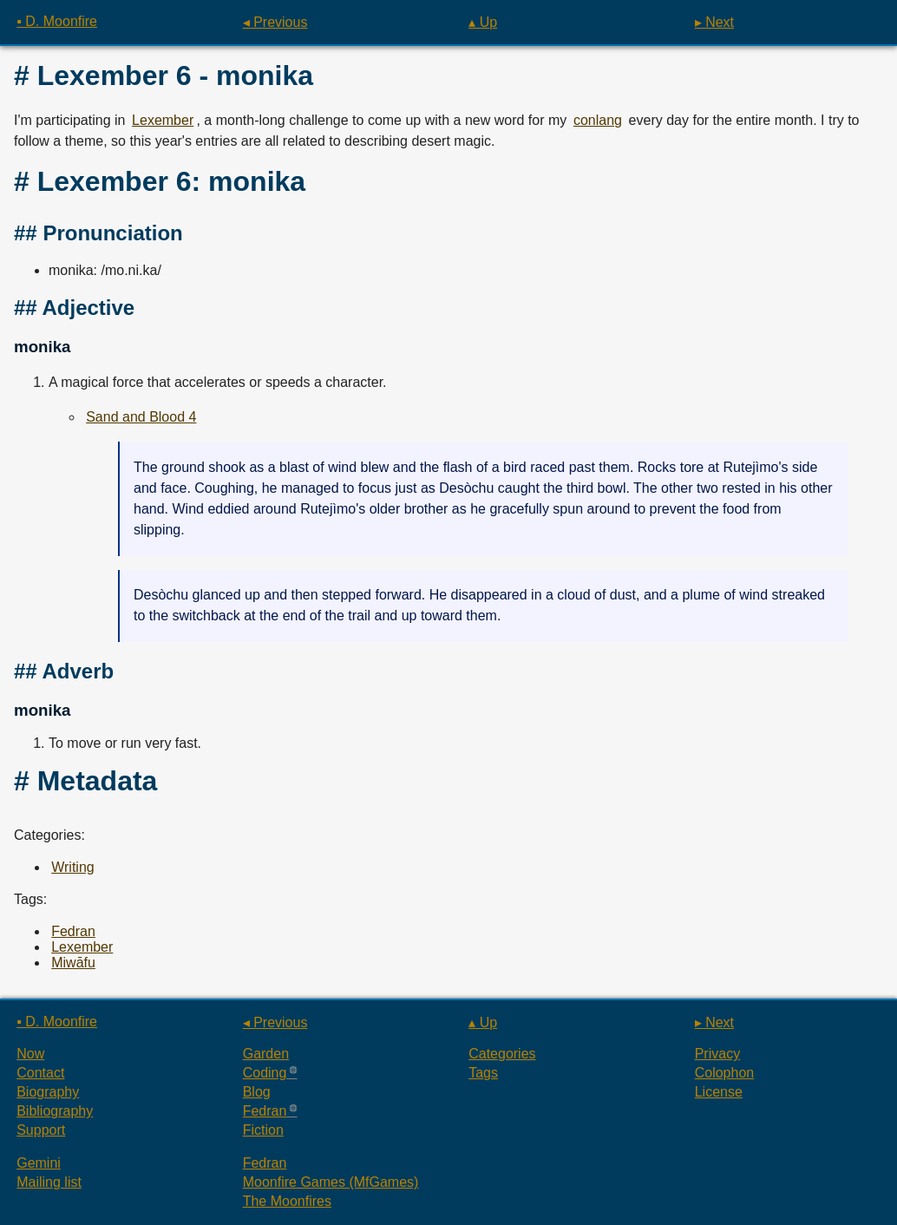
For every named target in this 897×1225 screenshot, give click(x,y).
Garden (266, 1053)
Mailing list (49, 1182)
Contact (40, 1072)
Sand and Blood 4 (141, 416)
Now (30, 1053)
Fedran (73, 931)
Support (40, 1130)
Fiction (263, 1130)
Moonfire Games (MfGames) (331, 1182)
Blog (257, 1091)
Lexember (162, 120)
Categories (501, 1053)
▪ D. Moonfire (56, 21)
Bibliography (54, 1111)
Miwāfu (73, 962)
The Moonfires (287, 1201)
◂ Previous (275, 22)
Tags (483, 1072)
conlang (597, 120)
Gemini (38, 1163)
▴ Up (482, 22)
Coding (265, 1072)
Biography (47, 1091)
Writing (73, 867)
